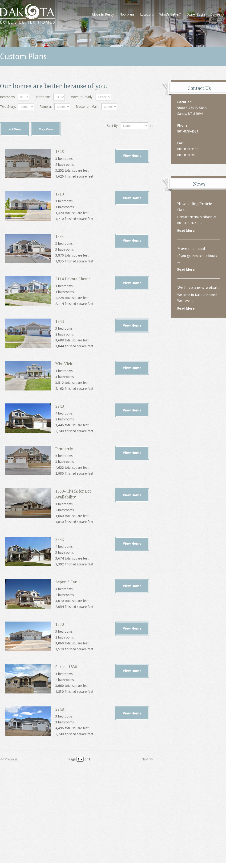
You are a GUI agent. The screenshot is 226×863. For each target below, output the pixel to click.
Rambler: (46, 106)
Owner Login (195, 14)
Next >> (147, 759)
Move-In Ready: (81, 97)
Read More (186, 230)
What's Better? (170, 14)
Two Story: (8, 106)
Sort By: (113, 126)
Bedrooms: (8, 97)
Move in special (191, 248)
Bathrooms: (43, 97)
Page (72, 759)
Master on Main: (87, 106)
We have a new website (198, 287)
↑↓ (151, 126)
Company (217, 14)
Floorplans (127, 14)
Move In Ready (103, 14)
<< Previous (8, 759)
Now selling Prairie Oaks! (194, 207)
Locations (147, 14)
